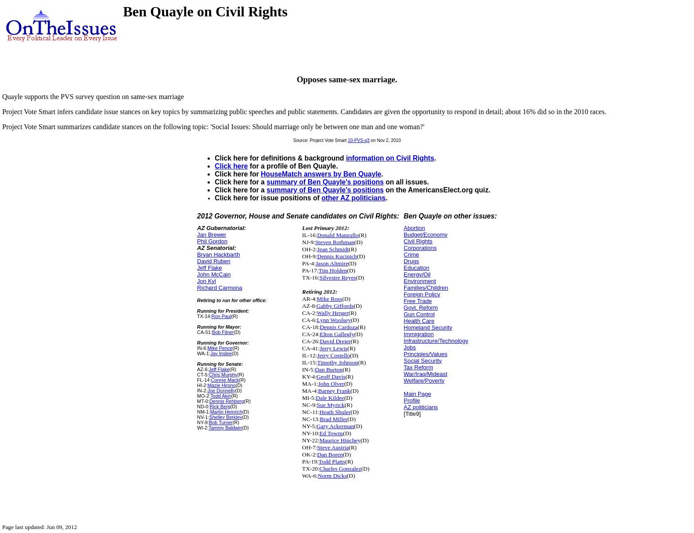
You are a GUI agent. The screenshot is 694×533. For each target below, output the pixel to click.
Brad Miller (334, 419)
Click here (231, 166)
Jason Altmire (332, 263)
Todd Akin (220, 396)
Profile (412, 400)
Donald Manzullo (338, 235)
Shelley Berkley (225, 417)
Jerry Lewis (334, 348)
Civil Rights (418, 241)
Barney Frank (334, 390)
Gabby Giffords (335, 306)
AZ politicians (421, 407)
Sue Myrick (331, 405)
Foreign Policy (422, 294)
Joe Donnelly (221, 390)
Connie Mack (225, 380)
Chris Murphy (223, 374)
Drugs (411, 261)
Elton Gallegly (337, 334)
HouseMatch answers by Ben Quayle (321, 174)
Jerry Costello (333, 355)
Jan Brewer (211, 234)
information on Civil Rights (390, 158)
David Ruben (213, 261)
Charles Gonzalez (340, 468)
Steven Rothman (334, 242)
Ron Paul (221, 316)
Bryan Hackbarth (218, 254)
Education (416, 268)
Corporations (420, 248)
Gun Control (419, 314)
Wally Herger (333, 313)
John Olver (331, 383)
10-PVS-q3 (359, 140)
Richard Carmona (219, 287)
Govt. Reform (421, 307)
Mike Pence (220, 348)
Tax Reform (418, 367)
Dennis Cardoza (339, 327)
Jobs (410, 347)
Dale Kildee (330, 398)
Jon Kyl (206, 281)
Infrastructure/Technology (436, 340)
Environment (420, 281)
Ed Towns (331, 433)
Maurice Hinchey (340, 440)
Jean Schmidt (333, 249)
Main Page (417, 394)
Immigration (419, 334)
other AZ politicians (353, 198)
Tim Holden (333, 270)
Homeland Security (428, 327)
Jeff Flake (209, 268)
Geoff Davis (330, 376)
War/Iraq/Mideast (425, 374)
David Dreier (335, 341)
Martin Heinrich (226, 411)
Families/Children (426, 287)
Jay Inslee (221, 353)
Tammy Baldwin (225, 427)
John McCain (214, 274)
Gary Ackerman (335, 426)
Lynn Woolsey (334, 320)
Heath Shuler (335, 412)
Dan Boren (330, 454)
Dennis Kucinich (337, 256)
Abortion (414, 228)
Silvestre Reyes (338, 277)
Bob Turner (221, 422)
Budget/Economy (425, 234)
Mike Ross (329, 298)
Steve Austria (333, 447)
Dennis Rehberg (226, 401)
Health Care (419, 321)
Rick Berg (220, 406)
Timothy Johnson (337, 362)
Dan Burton (329, 369)
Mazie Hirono (222, 385)
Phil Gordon (212, 241)
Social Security (423, 360)
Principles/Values (425, 354)
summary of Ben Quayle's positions (325, 182)
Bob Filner (223, 332)
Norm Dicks (332, 475)
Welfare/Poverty (424, 380)
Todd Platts (332, 461)
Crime (411, 254)
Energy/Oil (417, 274)
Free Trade (418, 301)
